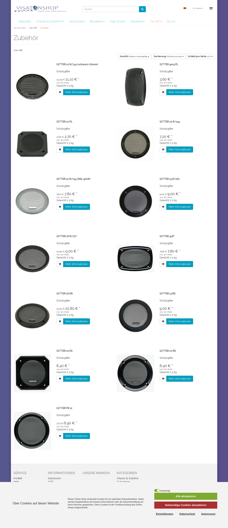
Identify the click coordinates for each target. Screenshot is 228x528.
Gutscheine (77, 21)
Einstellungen (164, 513)
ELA (171, 21)
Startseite (25, 21)
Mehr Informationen (76, 92)
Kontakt (18, 478)
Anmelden (198, 8)
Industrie (138, 21)
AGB (50, 481)
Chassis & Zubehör (50, 21)
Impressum (54, 478)
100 (200, 56)
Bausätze (97, 21)
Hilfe (16, 481)
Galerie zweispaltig (134, 56)
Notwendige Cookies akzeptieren (185, 504)
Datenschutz (187, 513)
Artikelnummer (169, 56)
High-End (117, 21)
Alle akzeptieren (186, 496)
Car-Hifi (156, 21)
